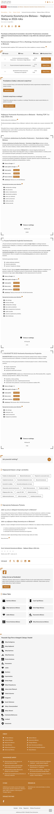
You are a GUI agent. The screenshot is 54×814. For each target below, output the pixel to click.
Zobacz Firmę (46, 59)
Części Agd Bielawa (38, 600)
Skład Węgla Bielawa (38, 607)
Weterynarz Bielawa (9, 742)
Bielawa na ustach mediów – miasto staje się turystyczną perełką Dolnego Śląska (40, 770)
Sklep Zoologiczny (10, 642)
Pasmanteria (8, 663)
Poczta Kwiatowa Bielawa (13, 622)
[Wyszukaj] (50, 2)
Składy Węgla (8, 680)
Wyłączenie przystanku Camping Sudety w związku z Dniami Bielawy (40, 774)
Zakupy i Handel (16, 12)
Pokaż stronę (16, 173)
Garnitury (7, 672)
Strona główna (4, 12)
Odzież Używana (9, 693)
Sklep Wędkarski (9, 646)
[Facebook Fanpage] (45, 2)
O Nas (20, 808)
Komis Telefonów (9, 702)
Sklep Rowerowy (9, 655)
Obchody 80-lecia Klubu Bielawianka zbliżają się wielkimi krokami (14, 770)
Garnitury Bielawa (11, 600)
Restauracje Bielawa (9, 749)
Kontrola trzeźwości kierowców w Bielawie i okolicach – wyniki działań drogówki (40, 762)
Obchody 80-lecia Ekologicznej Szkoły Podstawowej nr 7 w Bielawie (39, 766)
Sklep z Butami (9, 710)
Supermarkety (9, 676)
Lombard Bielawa (9, 740)
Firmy (10, 12)
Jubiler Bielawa (10, 614)
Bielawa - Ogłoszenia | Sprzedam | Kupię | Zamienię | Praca (32, 6)
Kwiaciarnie (8, 723)
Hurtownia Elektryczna (11, 715)
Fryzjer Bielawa (8, 745)
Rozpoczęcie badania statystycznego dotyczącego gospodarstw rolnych (13, 766)
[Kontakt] (47, 2)
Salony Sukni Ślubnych (11, 689)
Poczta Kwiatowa (9, 659)
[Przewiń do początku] (50, 810)
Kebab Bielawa (32, 749)
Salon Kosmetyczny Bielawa (35, 745)
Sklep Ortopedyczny (10, 685)
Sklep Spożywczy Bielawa (13, 607)
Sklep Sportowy (9, 650)
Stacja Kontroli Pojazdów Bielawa (37, 747)
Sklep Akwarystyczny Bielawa (41, 622)
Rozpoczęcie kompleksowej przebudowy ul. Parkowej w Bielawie (15, 774)
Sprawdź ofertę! (9, 90)
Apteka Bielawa (32, 737)
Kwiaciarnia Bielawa (34, 740)
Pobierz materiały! (9, 106)
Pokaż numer (16, 176)
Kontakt (30, 788)
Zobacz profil (16, 170)
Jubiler (7, 667)
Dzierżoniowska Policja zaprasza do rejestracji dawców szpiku (13, 762)
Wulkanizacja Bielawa (10, 747)
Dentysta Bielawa (9, 737)
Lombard (7, 719)
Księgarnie (8, 697)
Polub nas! (6, 586)
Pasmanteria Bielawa (38, 614)
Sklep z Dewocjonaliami (11, 706)
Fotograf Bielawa (33, 742)
